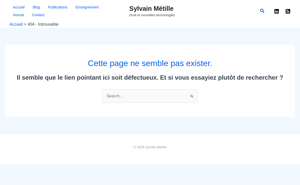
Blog (28, 7)
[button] (262, 11)
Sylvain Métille (151, 8)
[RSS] (287, 11)
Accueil (15, 7)
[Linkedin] (276, 11)
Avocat (91, 7)
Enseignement (71, 7)
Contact (16, 15)
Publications (46, 7)
